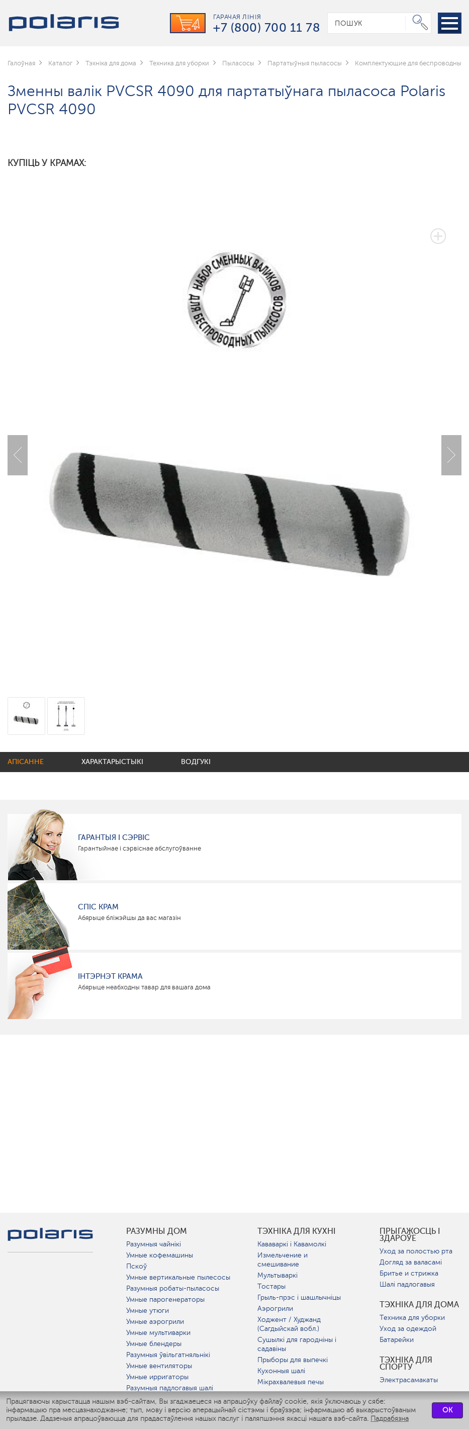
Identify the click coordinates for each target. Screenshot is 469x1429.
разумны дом (156, 1231)
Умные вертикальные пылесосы (178, 1277)
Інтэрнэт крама (110, 976)
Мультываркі (277, 1275)
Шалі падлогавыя (407, 1284)
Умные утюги (147, 1310)
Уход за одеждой (408, 1328)
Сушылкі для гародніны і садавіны (296, 1344)
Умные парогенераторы (165, 1299)
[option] (234, 447)
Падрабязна (389, 1418)
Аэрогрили (275, 1308)
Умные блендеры (153, 1343)
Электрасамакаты (409, 1380)
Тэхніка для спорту (406, 1364)
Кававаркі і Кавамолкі (291, 1244)
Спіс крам (98, 906)
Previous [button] (18, 455)
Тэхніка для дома (419, 1304)
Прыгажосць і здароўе (410, 1235)
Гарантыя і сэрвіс (114, 837)
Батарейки (397, 1339)
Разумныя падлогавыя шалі (169, 1388)
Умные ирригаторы (157, 1377)
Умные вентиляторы (159, 1366)
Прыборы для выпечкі (292, 1360)
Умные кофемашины (159, 1255)
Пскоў (136, 1266)
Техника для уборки (412, 1317)
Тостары (271, 1286)
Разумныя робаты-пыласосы (172, 1288)
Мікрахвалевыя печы (290, 1382)
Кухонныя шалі (281, 1371)
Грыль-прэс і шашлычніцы (299, 1297)
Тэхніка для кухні (296, 1231)
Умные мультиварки (158, 1332)
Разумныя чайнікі (153, 1244)
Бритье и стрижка (409, 1273)
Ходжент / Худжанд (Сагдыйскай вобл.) (289, 1324)
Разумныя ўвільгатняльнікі (168, 1355)
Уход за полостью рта (416, 1251)
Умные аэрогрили (155, 1321)
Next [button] (451, 455)
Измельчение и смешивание (282, 1260)
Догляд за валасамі (411, 1262)
